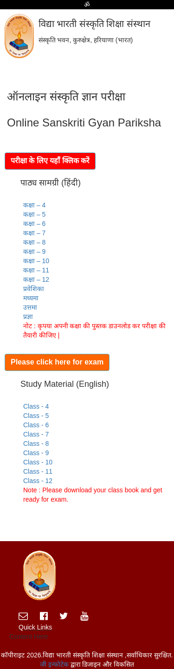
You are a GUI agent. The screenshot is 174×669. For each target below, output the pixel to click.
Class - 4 (36, 406)
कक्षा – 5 (34, 214)
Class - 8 (36, 443)
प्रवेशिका (33, 288)
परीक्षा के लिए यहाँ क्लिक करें (50, 161)
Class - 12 (37, 480)
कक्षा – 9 (34, 251)
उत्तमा (30, 307)
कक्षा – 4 (34, 205)
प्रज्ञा (28, 316)
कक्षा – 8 (34, 242)
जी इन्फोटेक (55, 664)
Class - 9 (36, 453)
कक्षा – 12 (36, 279)
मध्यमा (31, 298)
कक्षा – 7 (34, 233)
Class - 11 (37, 471)
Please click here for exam (57, 362)
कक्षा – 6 (34, 223)
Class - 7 (36, 434)
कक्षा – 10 (36, 261)
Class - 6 (36, 425)
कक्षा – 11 (36, 270)
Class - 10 (37, 462)
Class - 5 (36, 415)
